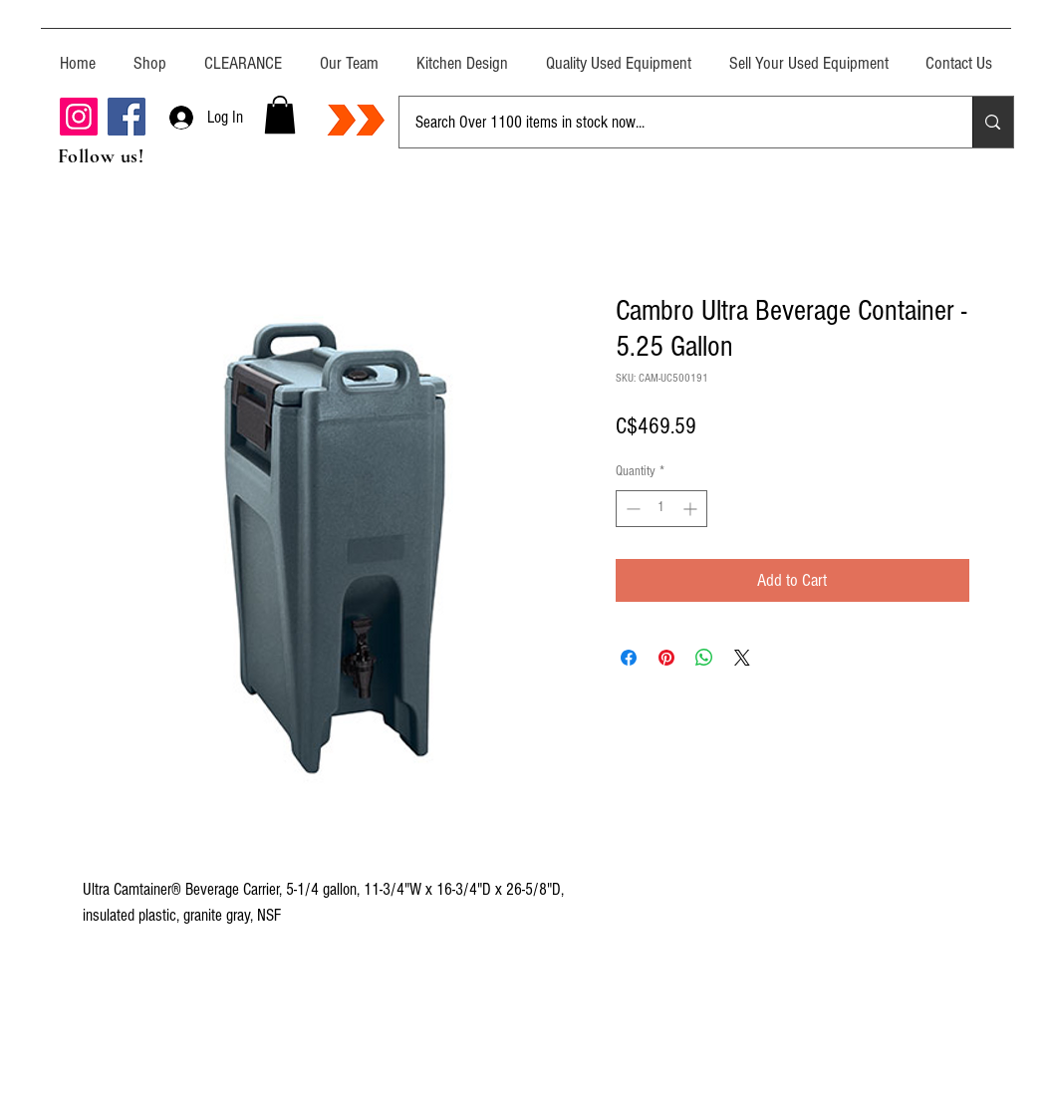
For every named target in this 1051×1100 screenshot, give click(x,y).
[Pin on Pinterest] (666, 658)
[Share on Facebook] (629, 658)
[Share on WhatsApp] (704, 658)
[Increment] (691, 508)
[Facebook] (126, 117)
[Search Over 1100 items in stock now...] (671, 122)
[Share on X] (742, 658)
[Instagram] (79, 117)
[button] (280, 115)
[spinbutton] (661, 508)
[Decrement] (631, 508)
